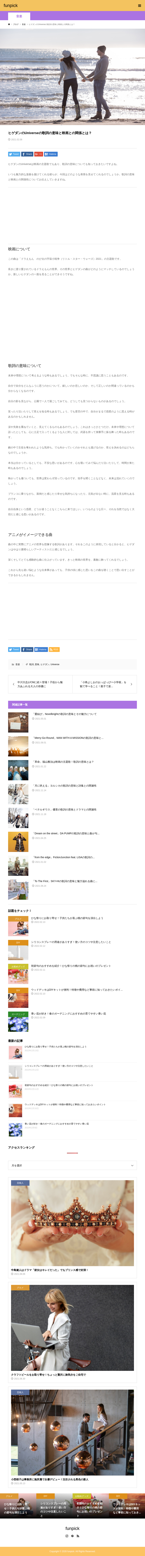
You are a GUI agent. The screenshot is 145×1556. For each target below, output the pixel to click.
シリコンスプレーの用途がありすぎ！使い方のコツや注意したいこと (59, 1066)
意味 (37, 664)
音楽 (19, 16)
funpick (11, 5)
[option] (18, 1506)
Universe (55, 664)
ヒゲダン (45, 664)
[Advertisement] (72, 215)
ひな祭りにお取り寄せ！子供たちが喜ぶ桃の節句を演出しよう (56, 1046)
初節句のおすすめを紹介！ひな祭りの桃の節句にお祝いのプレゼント (59, 1085)
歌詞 (31, 664)
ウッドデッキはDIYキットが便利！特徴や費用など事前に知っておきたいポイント (65, 1104)
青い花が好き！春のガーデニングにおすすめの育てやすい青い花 (57, 1124)
